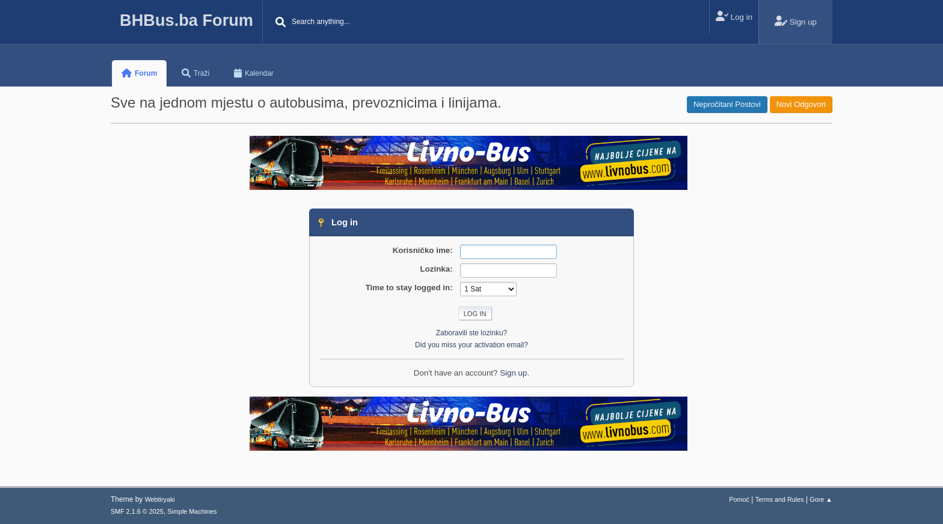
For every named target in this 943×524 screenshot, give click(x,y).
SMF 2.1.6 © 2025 (137, 511)
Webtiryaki (160, 499)
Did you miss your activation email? (471, 345)
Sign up (513, 372)
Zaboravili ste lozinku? (472, 333)
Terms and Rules (779, 499)
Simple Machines (192, 511)
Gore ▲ (820, 499)
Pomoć (739, 499)
